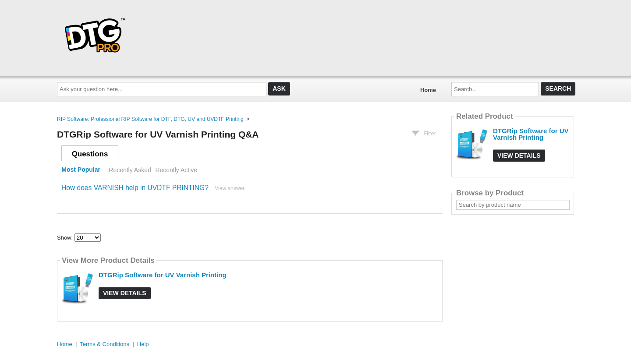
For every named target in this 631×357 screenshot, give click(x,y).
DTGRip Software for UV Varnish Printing (163, 275)
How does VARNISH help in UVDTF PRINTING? (135, 187)
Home (428, 90)
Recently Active (176, 169)
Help (143, 344)
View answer (230, 188)
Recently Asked (130, 169)
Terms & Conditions (104, 344)
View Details (124, 293)
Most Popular (80, 169)
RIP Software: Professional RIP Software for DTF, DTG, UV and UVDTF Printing (150, 119)
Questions (90, 154)
